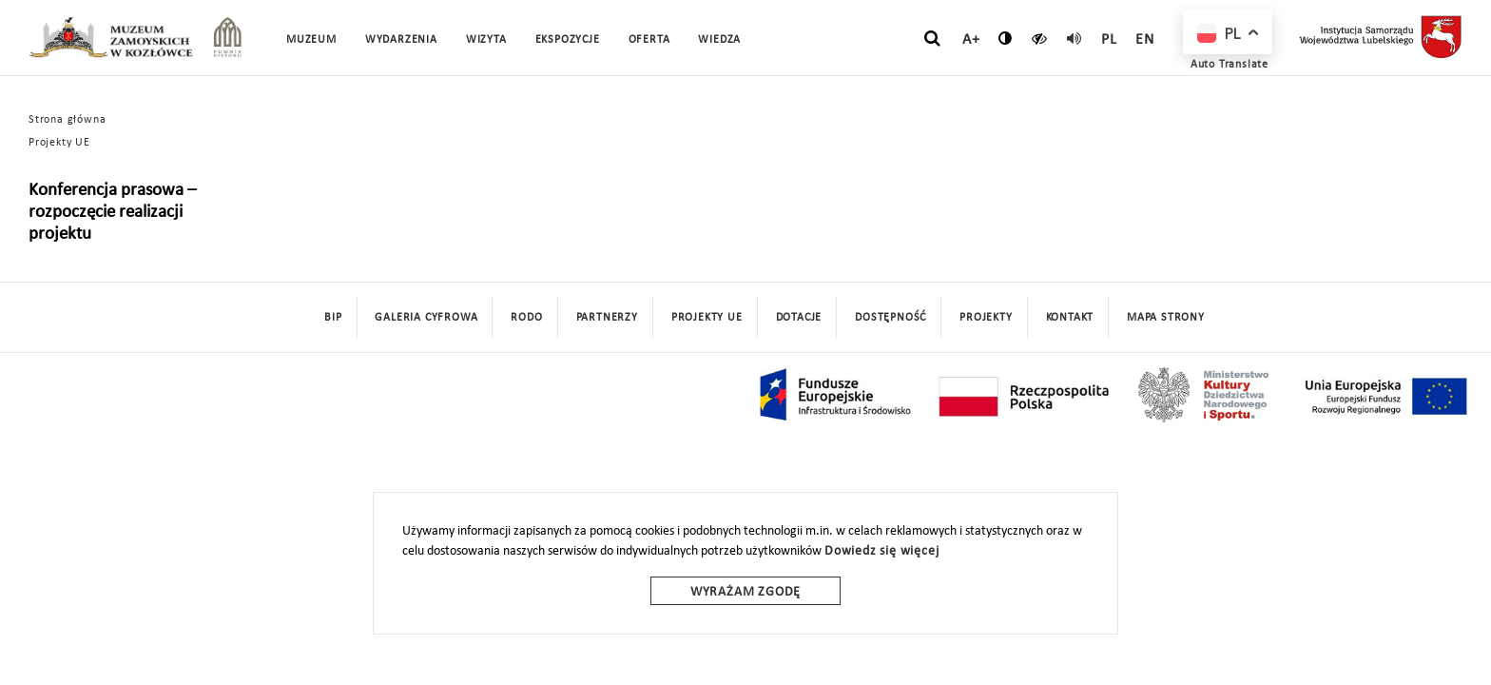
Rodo (526, 317)
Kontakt (1070, 317)
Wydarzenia (401, 40)
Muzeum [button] (311, 40)
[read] (1074, 38)
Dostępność (890, 317)
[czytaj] (1040, 38)
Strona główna (67, 120)
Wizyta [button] (486, 40)
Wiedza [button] (719, 40)
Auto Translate (1229, 64)
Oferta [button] (649, 40)
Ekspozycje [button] (567, 40)
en (1144, 40)
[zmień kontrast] (1005, 38)
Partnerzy (607, 317)
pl (1109, 40)
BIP (332, 317)
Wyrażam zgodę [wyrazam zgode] (745, 592)
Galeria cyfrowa (426, 317)
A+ (971, 40)
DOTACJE (799, 317)
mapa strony (1166, 317)
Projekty (985, 317)
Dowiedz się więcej (881, 551)
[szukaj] (932, 39)
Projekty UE (59, 142)
